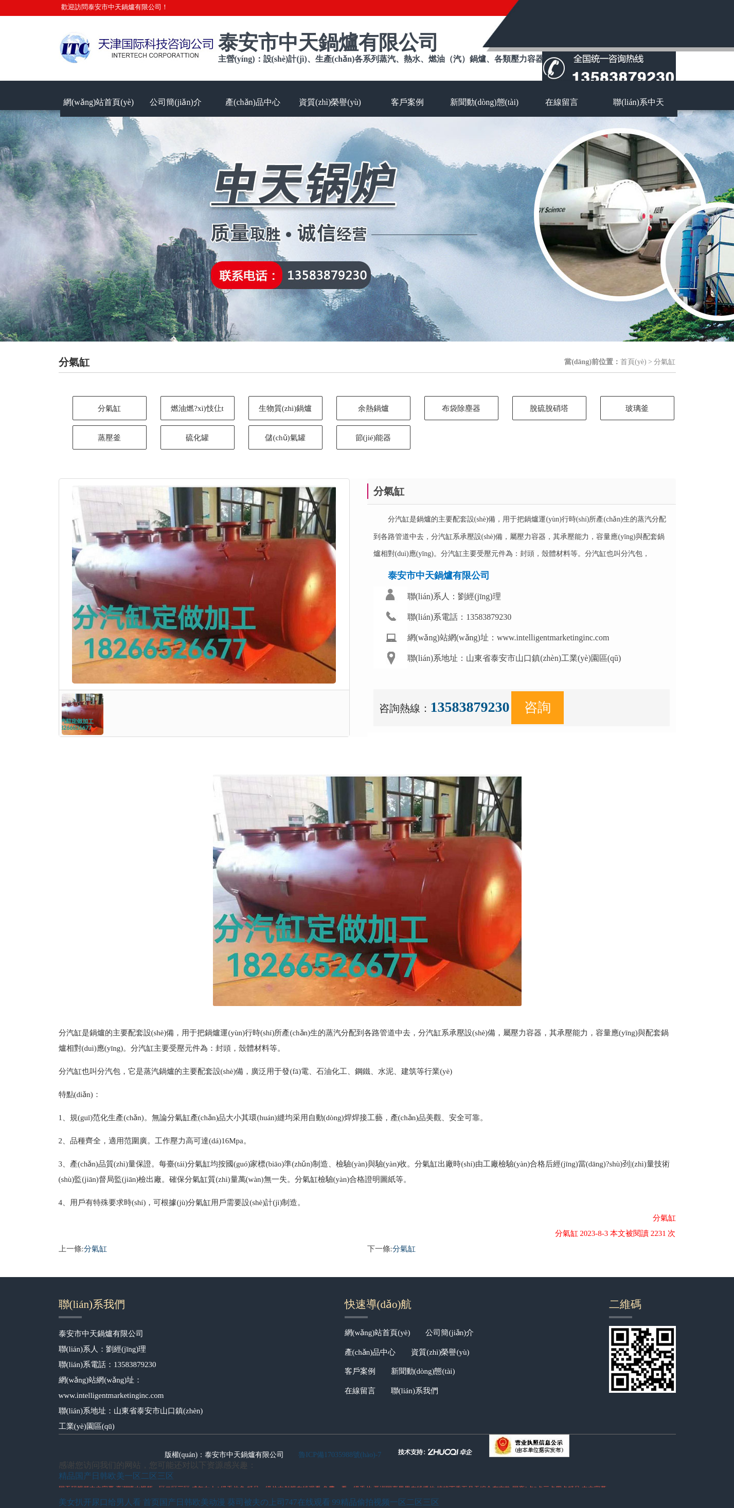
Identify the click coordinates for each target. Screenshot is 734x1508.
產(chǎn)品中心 (252, 102)
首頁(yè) (633, 362)
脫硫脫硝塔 (549, 408)
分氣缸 (109, 408)
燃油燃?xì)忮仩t (197, 408)
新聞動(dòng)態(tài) (484, 102)
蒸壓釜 (109, 438)
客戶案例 (407, 102)
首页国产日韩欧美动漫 (184, 1502)
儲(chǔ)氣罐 (285, 438)
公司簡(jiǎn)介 (176, 102)
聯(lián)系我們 (414, 1391)
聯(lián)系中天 (638, 102)
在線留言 (561, 102)
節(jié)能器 (373, 438)
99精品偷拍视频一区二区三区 (385, 1502)
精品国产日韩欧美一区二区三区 (116, 1475)
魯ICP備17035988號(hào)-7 (339, 1455)
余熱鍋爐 (373, 408)
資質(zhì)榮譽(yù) (330, 102)
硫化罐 (197, 438)
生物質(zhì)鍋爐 (285, 408)
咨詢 (537, 707)
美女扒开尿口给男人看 (100, 1502)
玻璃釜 (637, 408)
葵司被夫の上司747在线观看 (278, 1502)
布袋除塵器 (461, 408)
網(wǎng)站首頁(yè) (98, 102)
